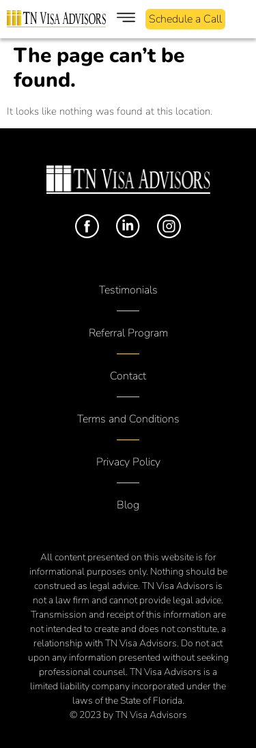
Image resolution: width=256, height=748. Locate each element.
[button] (126, 19)
